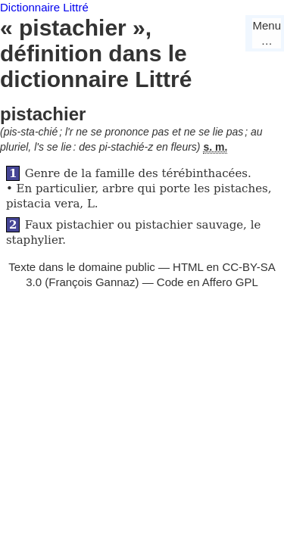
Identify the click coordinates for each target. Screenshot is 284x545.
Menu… (266, 33)
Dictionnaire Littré (44, 7)
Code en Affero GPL (207, 282)
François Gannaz (91, 282)
